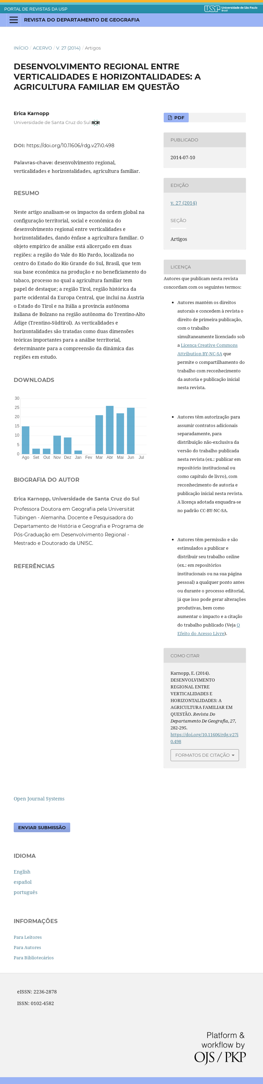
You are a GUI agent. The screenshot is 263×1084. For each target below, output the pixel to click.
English (22, 871)
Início (21, 48)
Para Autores (27, 947)
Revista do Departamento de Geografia (82, 20)
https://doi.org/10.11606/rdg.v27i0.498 (70, 145)
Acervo (42, 48)
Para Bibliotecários (34, 958)
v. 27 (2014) (68, 48)
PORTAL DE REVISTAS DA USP (35, 9)
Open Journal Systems (39, 798)
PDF (178, 117)
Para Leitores (28, 937)
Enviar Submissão (42, 827)
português (25, 892)
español (23, 882)
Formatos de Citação (202, 755)
